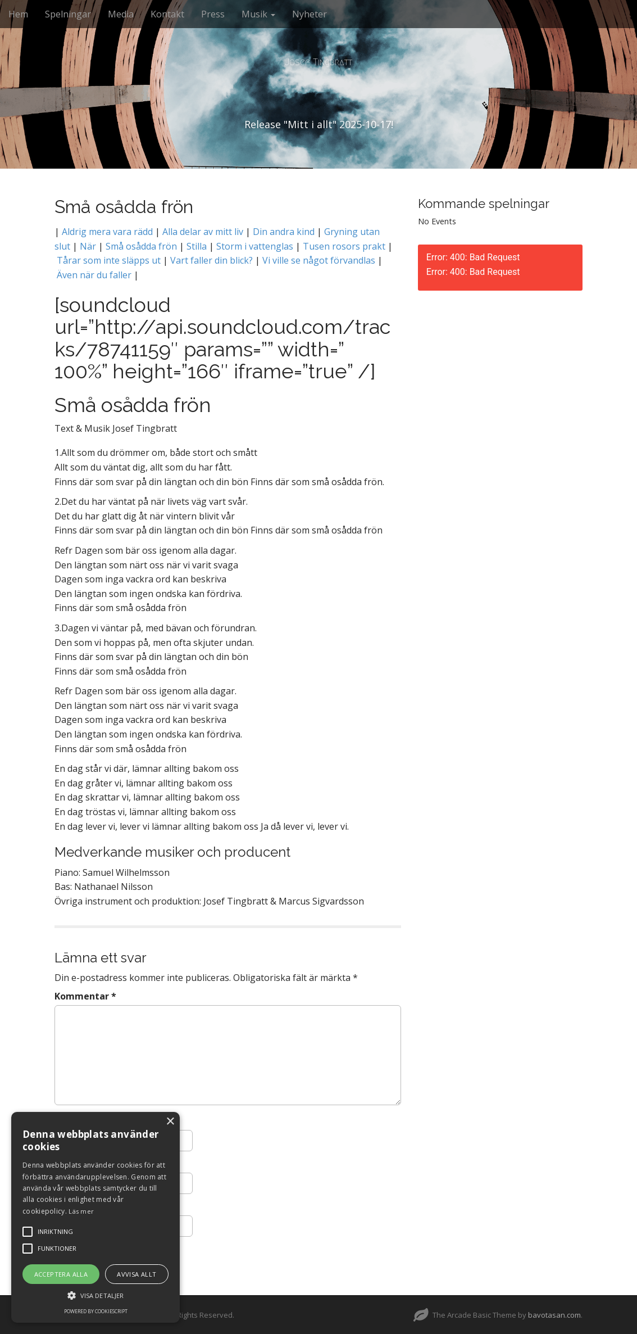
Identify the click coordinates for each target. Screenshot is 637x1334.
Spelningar (68, 14)
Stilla (196, 246)
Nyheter (309, 14)
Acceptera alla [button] (61, 1274)
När (88, 246)
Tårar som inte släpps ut (109, 260)
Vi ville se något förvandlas (318, 260)
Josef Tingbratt (318, 62)
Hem (18, 14)
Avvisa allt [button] (136, 1274)
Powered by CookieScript (96, 1311)
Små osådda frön (141, 246)
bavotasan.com (554, 1315)
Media (121, 14)
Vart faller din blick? (211, 260)
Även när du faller (92, 275)
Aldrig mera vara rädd (107, 231)
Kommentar (85, 996)
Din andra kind (284, 231)
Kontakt (167, 14)
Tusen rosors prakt (344, 246)
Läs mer (81, 1211)
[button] (95, 1295)
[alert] (95, 1217)
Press (213, 14)
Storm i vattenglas (254, 246)
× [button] (170, 1122)
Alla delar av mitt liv (202, 231)
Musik (258, 14)
